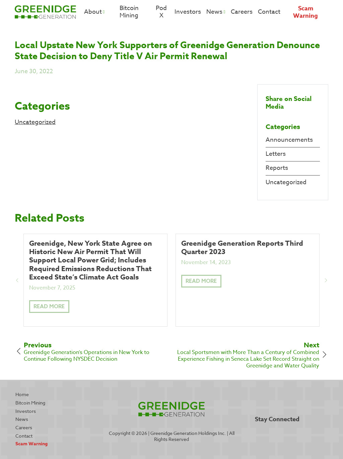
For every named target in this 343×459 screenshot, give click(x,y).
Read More (49, 307)
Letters (276, 153)
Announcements (289, 139)
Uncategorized (35, 122)
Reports (277, 168)
